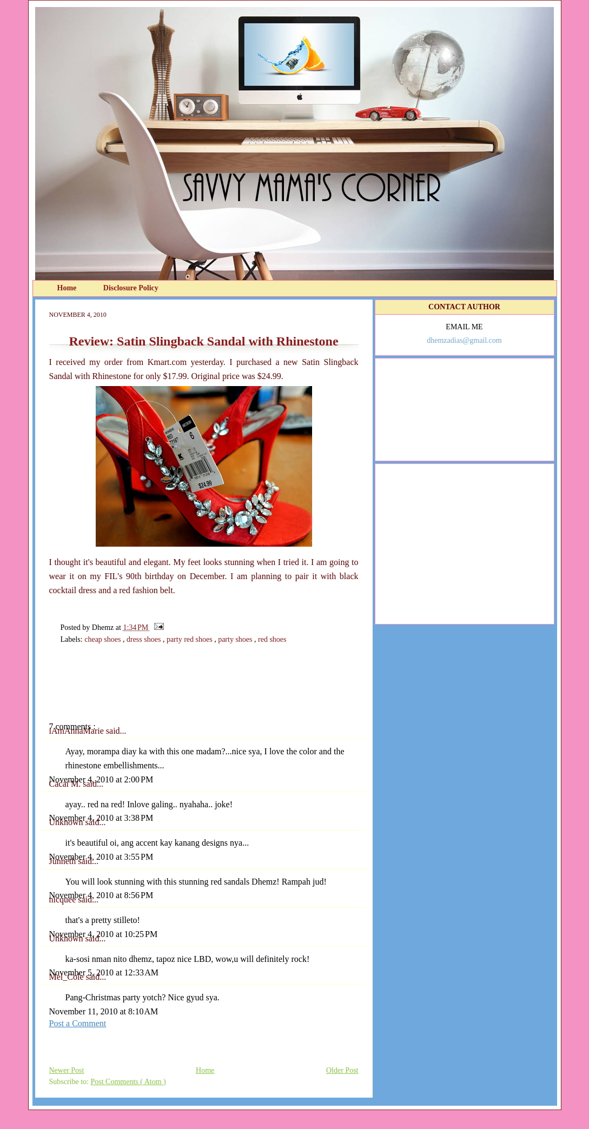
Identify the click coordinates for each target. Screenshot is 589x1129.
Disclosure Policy (130, 288)
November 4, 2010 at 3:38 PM (101, 817)
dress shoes (145, 639)
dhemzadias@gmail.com (464, 340)
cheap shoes (103, 639)
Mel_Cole (67, 976)
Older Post (342, 1070)
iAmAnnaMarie (77, 730)
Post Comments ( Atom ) (128, 1082)
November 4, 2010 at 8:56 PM (101, 895)
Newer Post (66, 1070)
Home (67, 288)
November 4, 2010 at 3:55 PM (101, 856)
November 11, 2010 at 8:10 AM (103, 1011)
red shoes (272, 639)
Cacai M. (66, 783)
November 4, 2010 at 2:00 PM (101, 779)
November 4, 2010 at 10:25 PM (103, 934)
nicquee (63, 899)
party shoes (236, 639)
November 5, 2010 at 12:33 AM (103, 972)
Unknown (67, 822)
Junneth (63, 861)
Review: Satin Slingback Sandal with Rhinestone (203, 341)
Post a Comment (78, 1023)
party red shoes (190, 639)
